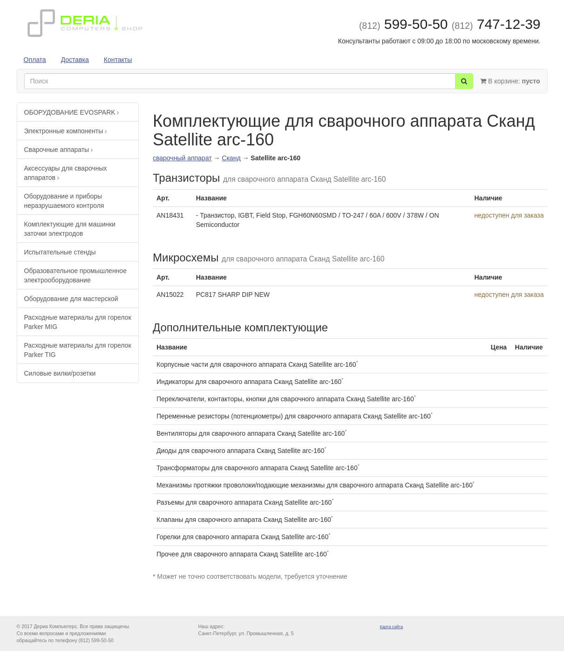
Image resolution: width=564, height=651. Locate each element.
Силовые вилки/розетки (60, 373)
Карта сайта (391, 626)
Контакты (118, 59)
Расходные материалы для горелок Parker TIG (77, 350)
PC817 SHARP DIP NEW (233, 294)
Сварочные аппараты (58, 149)
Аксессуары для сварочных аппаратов (65, 172)
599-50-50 (403, 24)
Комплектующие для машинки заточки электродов (70, 228)
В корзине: (510, 81)
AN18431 (169, 215)
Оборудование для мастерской (71, 298)
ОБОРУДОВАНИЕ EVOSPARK (71, 112)
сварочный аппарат (182, 158)
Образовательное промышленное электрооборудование (75, 275)
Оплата (35, 59)
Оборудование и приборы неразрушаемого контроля (64, 200)
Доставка (75, 59)
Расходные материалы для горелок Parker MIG (77, 322)
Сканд (231, 158)
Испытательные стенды (60, 252)
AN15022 (169, 294)
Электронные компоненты (65, 131)
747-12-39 (496, 24)
